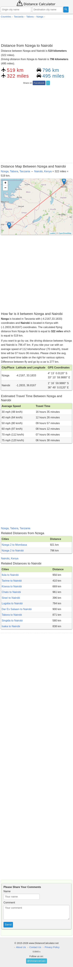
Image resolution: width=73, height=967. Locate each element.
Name (7, 891)
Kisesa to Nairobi (12, 586)
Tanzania (24, 171)
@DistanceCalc (36, 961)
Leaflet (52, 233)
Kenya (48, 171)
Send (8, 924)
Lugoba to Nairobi (12, 603)
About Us (21, 947)
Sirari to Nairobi (11, 597)
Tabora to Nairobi (12, 614)
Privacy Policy (52, 947)
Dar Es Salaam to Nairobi (17, 609)
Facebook (39, 83)
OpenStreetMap (64, 233)
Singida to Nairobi (12, 620)
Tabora (14, 171)
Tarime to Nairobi (12, 580)
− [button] (5, 188)
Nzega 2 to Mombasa (14, 544)
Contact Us (35, 947)
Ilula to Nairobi (10, 575)
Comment (9, 902)
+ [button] (5, 183)
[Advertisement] (36, 31)
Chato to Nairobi (11, 592)
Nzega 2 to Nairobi (13, 550)
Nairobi (38, 171)
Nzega (4, 171)
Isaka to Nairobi (11, 626)
